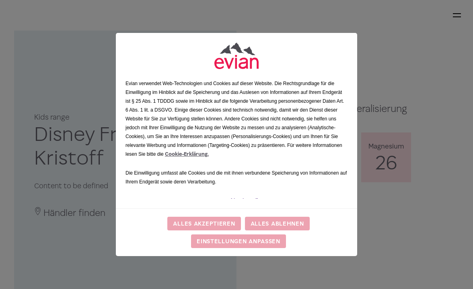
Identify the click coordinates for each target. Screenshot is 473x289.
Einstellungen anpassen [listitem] (238, 241)
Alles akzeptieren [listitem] (204, 223)
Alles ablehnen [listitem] (277, 223)
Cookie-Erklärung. (187, 154)
